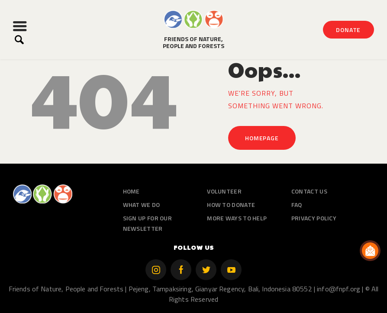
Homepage (261, 137)
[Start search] (19, 40)
